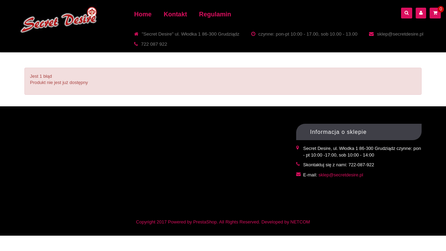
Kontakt (175, 14)
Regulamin (215, 14)
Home (143, 14)
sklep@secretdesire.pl (340, 174)
